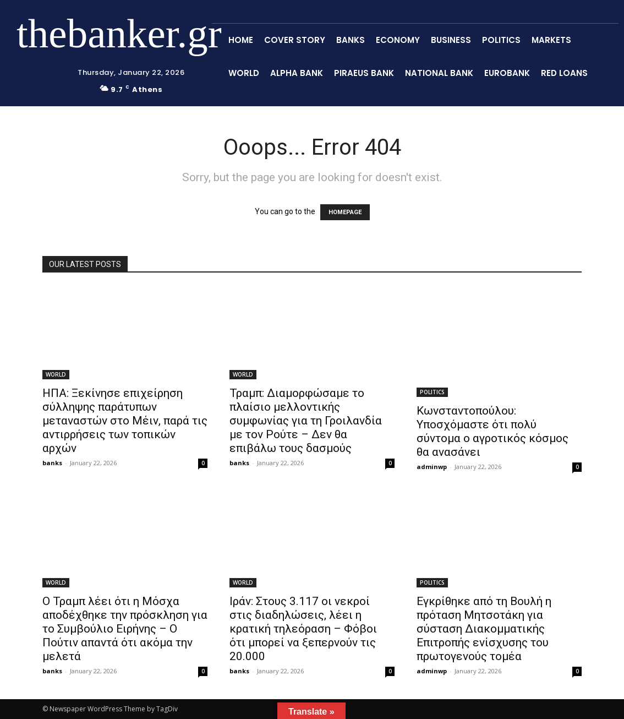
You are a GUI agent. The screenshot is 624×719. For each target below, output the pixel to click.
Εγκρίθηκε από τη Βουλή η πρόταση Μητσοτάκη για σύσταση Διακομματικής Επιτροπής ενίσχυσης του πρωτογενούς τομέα (484, 629)
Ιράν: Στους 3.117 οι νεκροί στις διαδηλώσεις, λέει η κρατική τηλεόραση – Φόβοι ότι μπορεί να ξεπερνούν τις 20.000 (303, 629)
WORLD (56, 374)
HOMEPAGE (345, 212)
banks (52, 463)
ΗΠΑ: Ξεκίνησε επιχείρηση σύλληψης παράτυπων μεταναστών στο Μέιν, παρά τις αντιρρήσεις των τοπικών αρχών (124, 420)
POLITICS (432, 392)
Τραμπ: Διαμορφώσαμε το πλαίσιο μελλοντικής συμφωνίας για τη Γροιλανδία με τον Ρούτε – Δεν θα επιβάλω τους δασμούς (305, 420)
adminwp (432, 466)
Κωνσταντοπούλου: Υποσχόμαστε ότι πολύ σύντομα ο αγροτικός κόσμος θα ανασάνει (492, 431)
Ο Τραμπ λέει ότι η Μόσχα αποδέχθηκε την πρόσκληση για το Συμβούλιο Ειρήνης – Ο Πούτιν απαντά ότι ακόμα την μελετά (124, 629)
